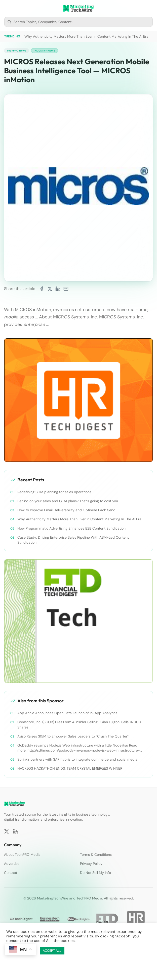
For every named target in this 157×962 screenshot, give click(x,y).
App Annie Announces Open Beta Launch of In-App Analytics (67, 713)
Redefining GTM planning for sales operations (54, 492)
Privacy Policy (91, 863)
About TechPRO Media (22, 854)
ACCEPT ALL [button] (52, 950)
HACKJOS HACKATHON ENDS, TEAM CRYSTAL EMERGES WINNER (69, 768)
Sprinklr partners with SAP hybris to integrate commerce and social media (77, 759)
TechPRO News (16, 50)
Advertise (11, 863)
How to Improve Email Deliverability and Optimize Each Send (66, 510)
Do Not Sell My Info (95, 872)
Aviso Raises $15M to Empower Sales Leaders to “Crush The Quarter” (73, 736)
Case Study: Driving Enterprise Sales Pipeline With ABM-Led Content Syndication (73, 540)
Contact (10, 872)
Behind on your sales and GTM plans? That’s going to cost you (67, 501)
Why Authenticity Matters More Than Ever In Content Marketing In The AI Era (86, 36)
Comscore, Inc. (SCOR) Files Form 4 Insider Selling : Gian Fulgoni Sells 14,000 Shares (79, 724)
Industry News (44, 50)
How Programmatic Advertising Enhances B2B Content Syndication (71, 528)
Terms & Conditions (96, 854)
